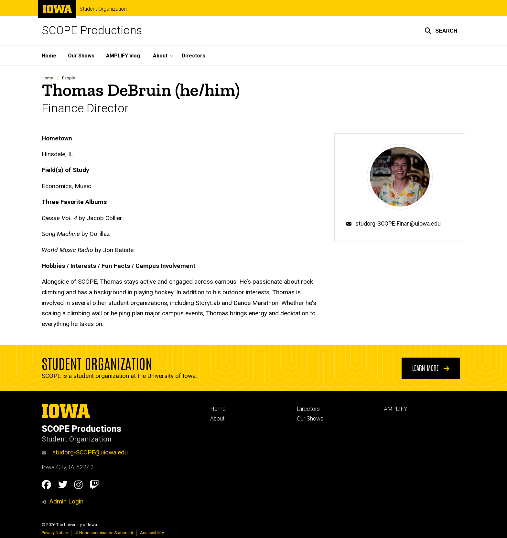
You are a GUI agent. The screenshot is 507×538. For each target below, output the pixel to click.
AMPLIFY (395, 409)
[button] (440, 30)
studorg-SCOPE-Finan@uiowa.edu (398, 223)
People (68, 78)
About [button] (160, 56)
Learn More (430, 367)
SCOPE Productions (92, 30)
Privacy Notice (55, 532)
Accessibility (152, 532)
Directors (193, 56)
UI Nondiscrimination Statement (104, 532)
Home (49, 56)
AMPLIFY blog (123, 56)
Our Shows (81, 56)
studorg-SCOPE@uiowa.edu (85, 452)
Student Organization (103, 9)
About (217, 418)
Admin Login (66, 501)
